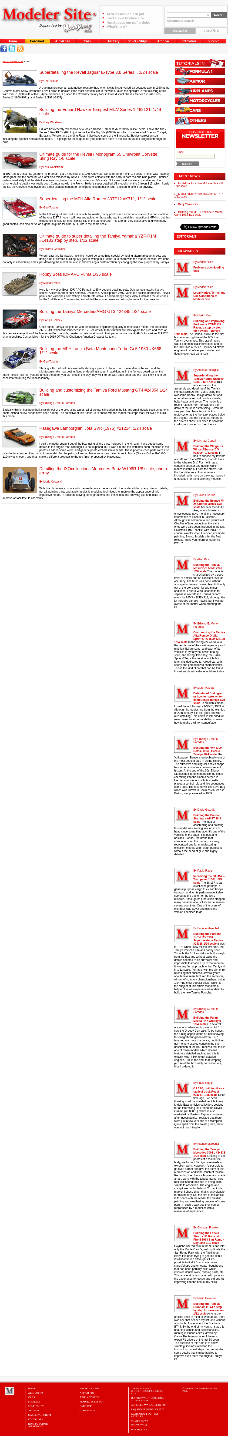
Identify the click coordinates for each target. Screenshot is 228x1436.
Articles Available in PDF (148, 1404)
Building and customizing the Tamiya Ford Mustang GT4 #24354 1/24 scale (103, 392)
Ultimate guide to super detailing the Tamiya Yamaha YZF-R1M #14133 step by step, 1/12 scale (97, 238)
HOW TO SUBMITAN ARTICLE (38, 1425)
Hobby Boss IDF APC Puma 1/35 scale (75, 274)
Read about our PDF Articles (145, 1415)
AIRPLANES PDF (89, 1397)
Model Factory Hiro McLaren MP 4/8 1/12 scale (198, 185)
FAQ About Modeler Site (147, 1409)
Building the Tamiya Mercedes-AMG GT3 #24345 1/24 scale (95, 311)
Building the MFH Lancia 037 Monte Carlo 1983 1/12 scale (198, 213)
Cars (31, 1397)
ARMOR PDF (87, 1392)
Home (32, 1388)
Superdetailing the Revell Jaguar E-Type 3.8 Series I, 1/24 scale (98, 72)
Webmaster (139, 1429)
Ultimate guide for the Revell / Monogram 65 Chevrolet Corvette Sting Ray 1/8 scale (98, 156)
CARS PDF (86, 1406)
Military (34, 1401)
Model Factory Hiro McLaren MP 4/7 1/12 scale (198, 195)
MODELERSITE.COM (13, 61)
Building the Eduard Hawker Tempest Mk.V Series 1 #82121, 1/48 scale (100, 111)
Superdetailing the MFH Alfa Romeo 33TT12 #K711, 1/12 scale (97, 199)
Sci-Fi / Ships (36, 1406)
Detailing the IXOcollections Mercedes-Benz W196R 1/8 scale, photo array (103, 470)
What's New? (139, 1420)
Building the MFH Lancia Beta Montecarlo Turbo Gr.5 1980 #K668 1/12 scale (100, 350)
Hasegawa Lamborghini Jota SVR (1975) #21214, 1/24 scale (95, 428)
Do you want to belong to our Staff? (147, 1399)
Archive (34, 1410)
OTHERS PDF (87, 1410)
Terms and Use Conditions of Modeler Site (147, 1391)
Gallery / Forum (39, 1414)
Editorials (35, 1419)
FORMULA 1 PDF (89, 1388)
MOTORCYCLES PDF (92, 1401)
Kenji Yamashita (188, 204)
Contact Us (139, 1425)
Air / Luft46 (36, 1392)
